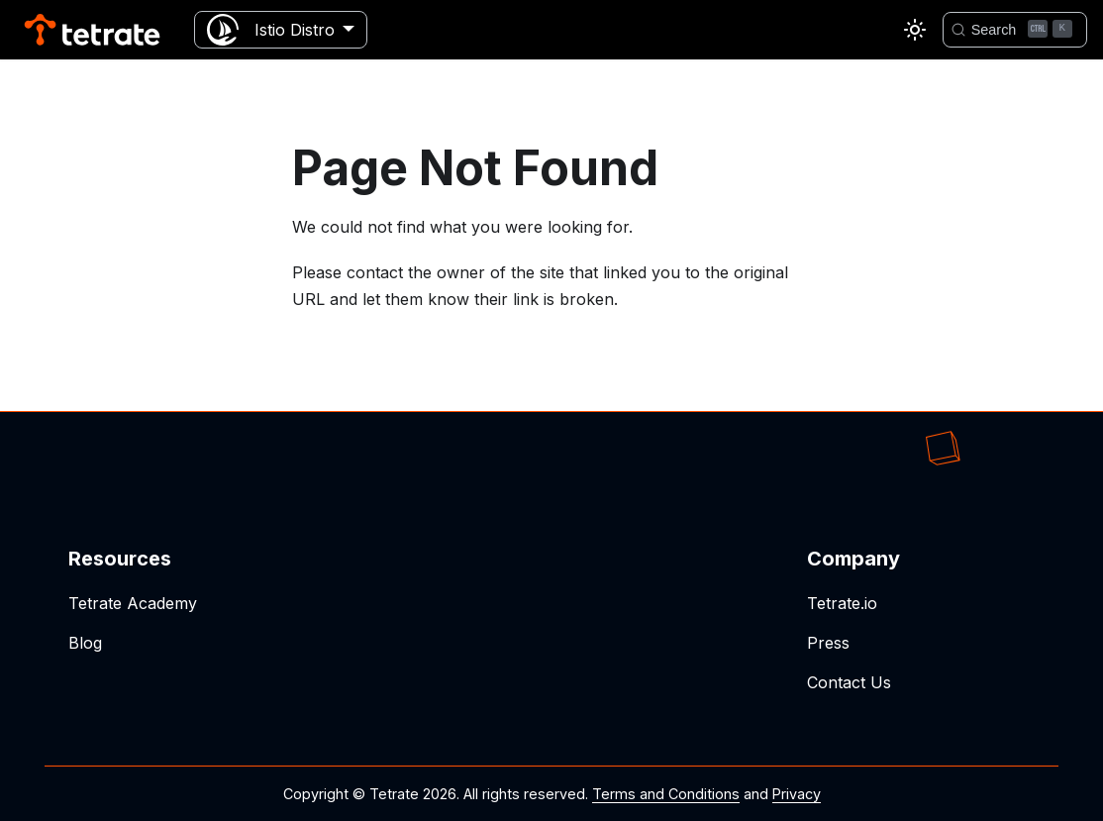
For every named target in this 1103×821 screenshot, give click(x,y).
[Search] (1015, 30)
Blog (85, 643)
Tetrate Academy (132, 603)
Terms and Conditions (666, 793)
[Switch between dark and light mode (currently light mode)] (915, 30)
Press (828, 643)
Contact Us (849, 682)
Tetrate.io (842, 603)
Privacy (796, 793)
